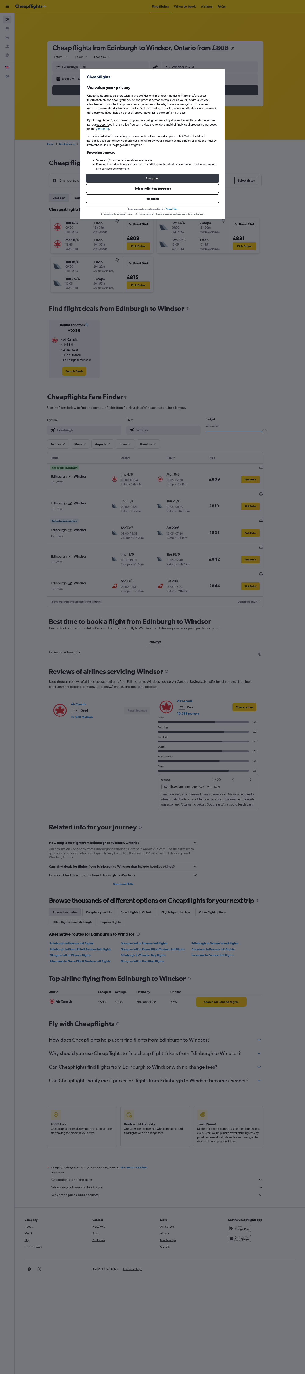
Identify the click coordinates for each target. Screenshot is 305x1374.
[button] (152, 178)
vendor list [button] (102, 128)
